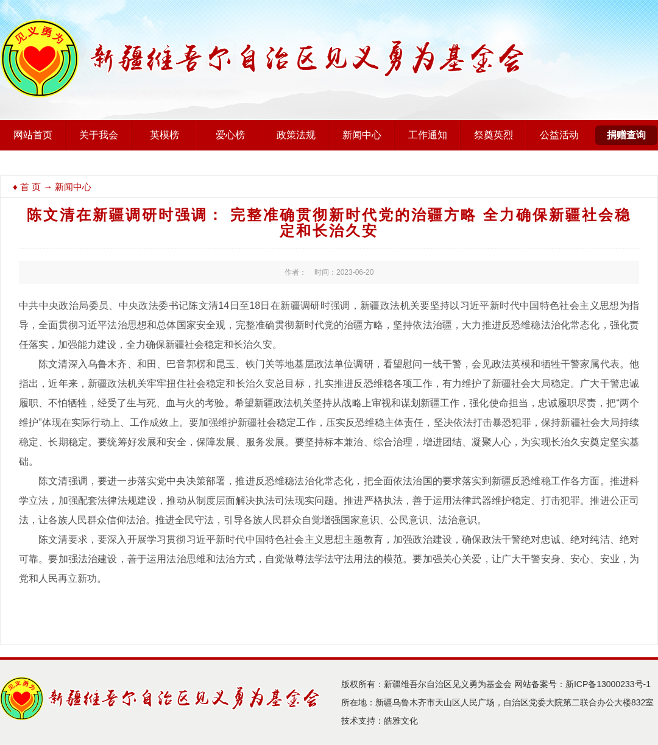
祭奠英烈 (493, 135)
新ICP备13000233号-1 (608, 684)
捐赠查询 (626, 135)
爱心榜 (230, 135)
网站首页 (32, 135)
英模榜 (164, 135)
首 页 (30, 187)
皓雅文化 (401, 721)
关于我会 (98, 135)
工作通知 (427, 135)
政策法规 (296, 135)
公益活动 (559, 135)
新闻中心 (361, 135)
